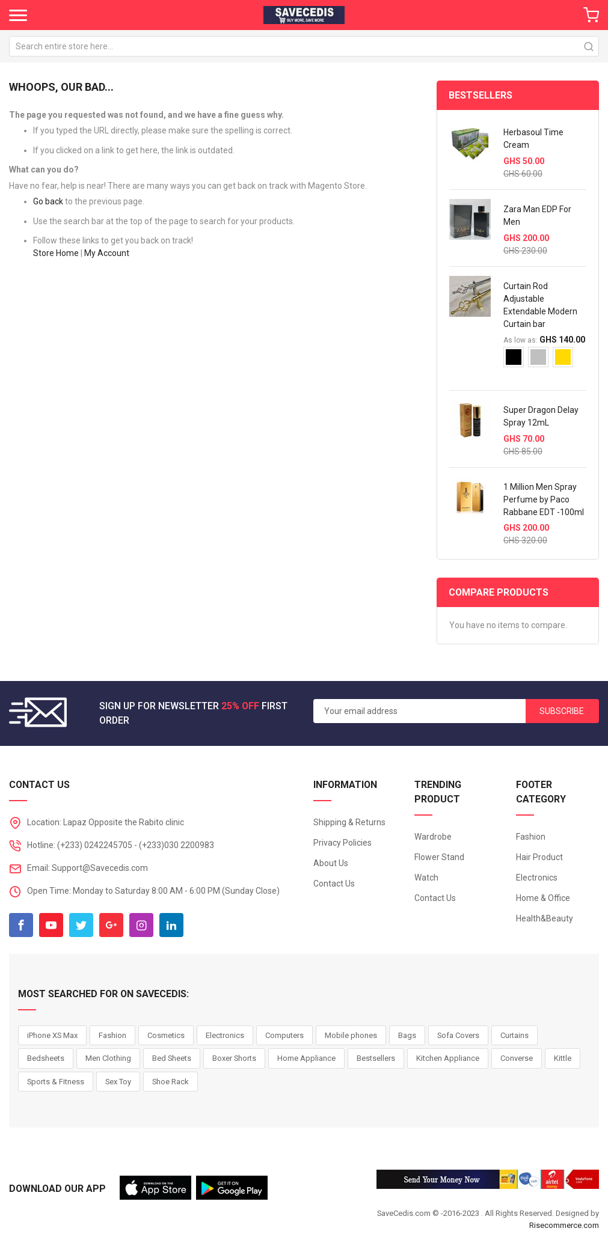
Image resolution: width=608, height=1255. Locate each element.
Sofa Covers (458, 1035)
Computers (284, 1035)
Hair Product (539, 857)
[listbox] (544, 361)
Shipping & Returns (349, 822)
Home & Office (543, 898)
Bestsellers (376, 1058)
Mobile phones (351, 1035)
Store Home (56, 253)
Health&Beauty (544, 918)
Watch (426, 877)
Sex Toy (118, 1081)
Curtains (514, 1035)
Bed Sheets (171, 1058)
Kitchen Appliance (447, 1058)
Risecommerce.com (564, 1225)
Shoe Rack (170, 1081)
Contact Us (334, 883)
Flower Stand (439, 857)
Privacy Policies (342, 842)
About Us (330, 863)
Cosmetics (166, 1035)
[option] (513, 357)
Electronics (536, 877)
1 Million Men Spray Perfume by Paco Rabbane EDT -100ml (543, 499)
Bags (407, 1035)
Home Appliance (306, 1058)
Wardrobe (433, 836)
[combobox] (304, 46)
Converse (516, 1058)
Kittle (562, 1058)
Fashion (530, 836)
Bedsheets (45, 1058)
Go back (48, 201)
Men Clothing (108, 1058)
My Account (106, 253)
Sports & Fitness (55, 1081)
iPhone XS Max (52, 1035)
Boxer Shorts (234, 1058)
